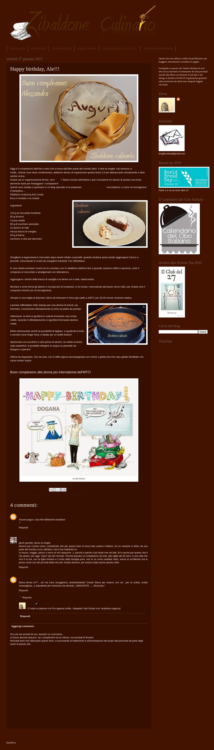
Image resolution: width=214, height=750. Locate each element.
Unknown (24, 515)
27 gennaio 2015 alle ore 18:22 (52, 577)
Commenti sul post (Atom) (30, 742)
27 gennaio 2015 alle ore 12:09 (46, 515)
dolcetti (37, 494)
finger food (47, 494)
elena (28, 489)
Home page (17, 49)
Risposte (27, 597)
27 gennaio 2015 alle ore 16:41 (48, 538)
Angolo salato (86, 49)
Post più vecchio (139, 735)
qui (169, 84)
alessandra (25, 538)
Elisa (58, 179)
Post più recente (18, 735)
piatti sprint (70, 494)
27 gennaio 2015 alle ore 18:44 (55, 603)
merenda (58, 494)
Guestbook (38, 49)
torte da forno (84, 494)
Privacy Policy (61, 49)
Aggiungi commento (22, 626)
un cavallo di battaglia (94, 187)
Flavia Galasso (27, 577)
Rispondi (23, 527)
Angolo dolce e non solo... (119, 49)
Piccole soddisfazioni (157, 49)
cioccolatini (26, 494)
